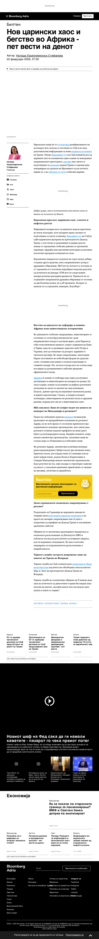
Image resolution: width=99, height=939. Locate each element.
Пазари (10, 889)
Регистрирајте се (75, 935)
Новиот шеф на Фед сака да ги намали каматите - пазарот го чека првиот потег (48, 739)
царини (64, 603)
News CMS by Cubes (49, 929)
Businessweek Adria (15, 906)
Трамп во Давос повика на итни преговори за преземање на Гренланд (79, 777)
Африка (38, 378)
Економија (18, 796)
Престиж (10, 892)
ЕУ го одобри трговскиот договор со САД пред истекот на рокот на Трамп (15, 642)
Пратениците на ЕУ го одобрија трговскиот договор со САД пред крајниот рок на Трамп (38, 643)
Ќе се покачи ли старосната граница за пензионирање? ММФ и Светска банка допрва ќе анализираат (70, 809)
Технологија (12, 896)
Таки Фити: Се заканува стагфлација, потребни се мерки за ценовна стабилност (16, 777)
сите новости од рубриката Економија (21, 856)
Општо (76, 635)
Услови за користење (59, 879)
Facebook (75, 882)
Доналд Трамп (52, 603)
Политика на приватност (60, 886)
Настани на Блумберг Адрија (39, 886)
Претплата (87, 16)
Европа (10, 635)
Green (9, 903)
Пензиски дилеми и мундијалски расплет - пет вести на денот (38, 839)
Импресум (54, 882)
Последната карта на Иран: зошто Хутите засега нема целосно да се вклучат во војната (38, 777)
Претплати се (68, 494)
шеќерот (68, 417)
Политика (33, 635)
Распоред (32, 882)
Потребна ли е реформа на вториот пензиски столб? (16, 839)
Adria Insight (12, 913)
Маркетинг (54, 892)
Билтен (54, 635)
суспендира (63, 144)
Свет (53, 833)
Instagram (75, 886)
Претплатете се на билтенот (76, 868)
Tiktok (73, 896)
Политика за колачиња (59, 889)
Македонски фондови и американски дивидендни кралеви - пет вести (58, 643)
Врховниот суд (59, 155)
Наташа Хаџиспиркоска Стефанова (39, 55)
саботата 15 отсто (57, 172)
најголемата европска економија (65, 515)
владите (67, 161)
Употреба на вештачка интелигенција (60, 896)
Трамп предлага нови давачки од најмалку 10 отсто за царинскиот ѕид (82, 641)
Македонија (54, 801)
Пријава (77, 16)
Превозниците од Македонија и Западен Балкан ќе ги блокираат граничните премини (60, 777)
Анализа (10, 909)
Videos (31, 879)
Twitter (73, 889)
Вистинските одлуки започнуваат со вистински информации (56, 485)
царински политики (81, 151)
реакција (54, 165)
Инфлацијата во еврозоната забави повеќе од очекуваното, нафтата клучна (82, 840)
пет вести (39, 603)
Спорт (9, 899)
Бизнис (10, 882)
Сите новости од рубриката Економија (21, 659)
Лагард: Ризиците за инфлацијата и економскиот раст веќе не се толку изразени (60, 840)
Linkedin (74, 892)
